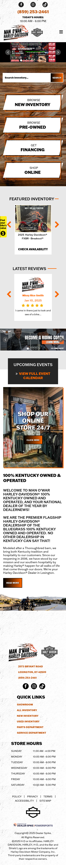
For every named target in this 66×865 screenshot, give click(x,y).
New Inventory (27, 715)
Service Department (31, 732)
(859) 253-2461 (27, 677)
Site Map (45, 800)
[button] (8, 52)
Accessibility (24, 800)
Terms (47, 796)
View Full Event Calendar (33, 375)
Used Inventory (28, 721)
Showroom (25, 704)
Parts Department (30, 727)
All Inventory (27, 710)
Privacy (32, 796)
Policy (16, 796)
